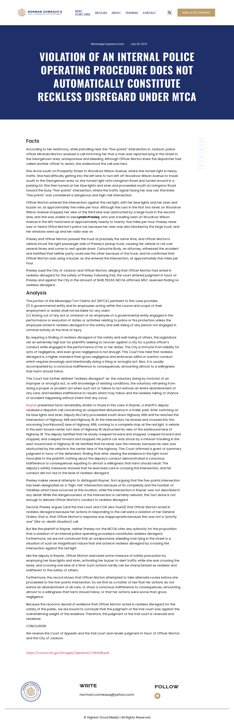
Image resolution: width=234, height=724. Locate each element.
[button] (170, 13)
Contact (149, 12)
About (116, 12)
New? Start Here (82, 12)
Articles (101, 12)
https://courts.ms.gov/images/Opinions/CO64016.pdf (67, 653)
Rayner (31, 405)
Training (131, 12)
